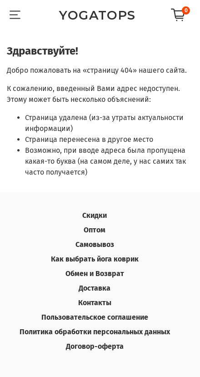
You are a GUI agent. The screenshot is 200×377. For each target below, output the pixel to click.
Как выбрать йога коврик (95, 259)
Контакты (94, 302)
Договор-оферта (95, 346)
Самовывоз (94, 244)
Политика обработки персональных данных (95, 331)
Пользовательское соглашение (94, 317)
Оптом (94, 230)
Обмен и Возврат (94, 273)
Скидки (94, 215)
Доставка (94, 288)
